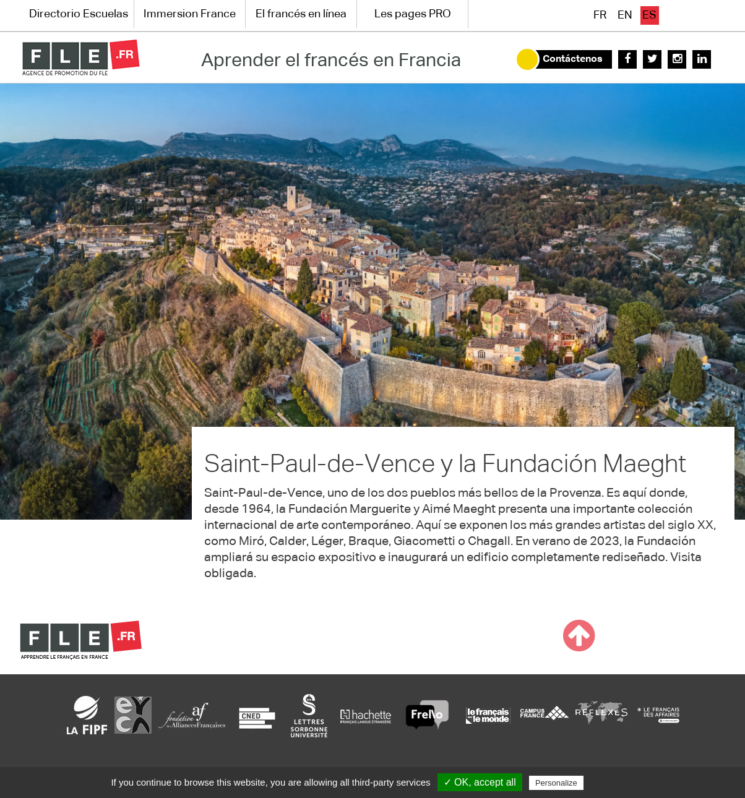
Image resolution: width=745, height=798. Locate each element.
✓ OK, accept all (480, 782)
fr (599, 15)
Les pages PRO (412, 14)
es (649, 15)
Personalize (556, 782)
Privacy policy (616, 782)
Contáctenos (573, 59)
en (625, 15)
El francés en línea (301, 14)
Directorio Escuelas (78, 14)
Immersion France (190, 14)
